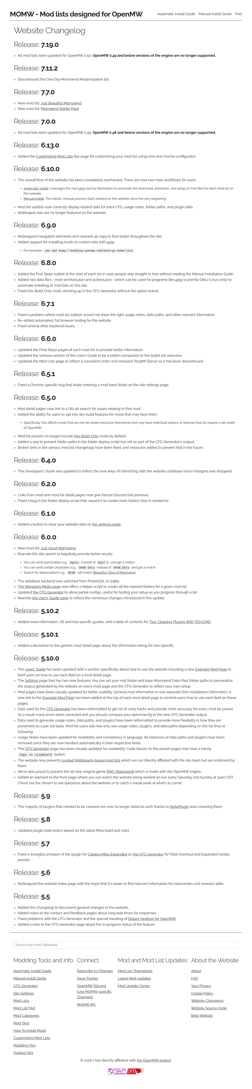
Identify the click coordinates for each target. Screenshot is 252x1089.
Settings (31, 680)
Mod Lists (21, 1000)
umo (82, 188)
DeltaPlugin (179, 806)
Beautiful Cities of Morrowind (114, 572)
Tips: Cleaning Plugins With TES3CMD (180, 621)
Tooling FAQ (23, 1052)
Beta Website (202, 1015)
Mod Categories (26, 1015)
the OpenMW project (154, 1060)
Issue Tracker (87, 978)
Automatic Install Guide (176, 14)
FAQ (238, 14)
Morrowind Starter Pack (60, 109)
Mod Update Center (134, 985)
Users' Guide (35, 669)
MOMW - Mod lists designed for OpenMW (76, 14)
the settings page (106, 524)
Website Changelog (207, 1000)
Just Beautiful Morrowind (61, 103)
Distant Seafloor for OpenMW (152, 918)
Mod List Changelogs (135, 970)
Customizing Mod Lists (54, 156)
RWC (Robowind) (120, 771)
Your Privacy (201, 985)
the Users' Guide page (50, 598)
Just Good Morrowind (58, 548)
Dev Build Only (86, 436)
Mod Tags (21, 1022)
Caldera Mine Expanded (107, 854)
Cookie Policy (202, 993)
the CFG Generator (48, 592)
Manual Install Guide (215, 14)
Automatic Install (36, 188)
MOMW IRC (86, 1004)
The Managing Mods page (39, 586)
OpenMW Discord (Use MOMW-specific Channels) (94, 991)
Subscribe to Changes (95, 970)
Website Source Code (209, 1008)
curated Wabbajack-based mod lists (90, 760)
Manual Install (34, 199)
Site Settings (23, 993)
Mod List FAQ (24, 1008)
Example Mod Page (211, 669)
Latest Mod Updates (134, 978)
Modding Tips (24, 1045)
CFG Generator (58, 709)
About (196, 970)
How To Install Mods (29, 1030)
